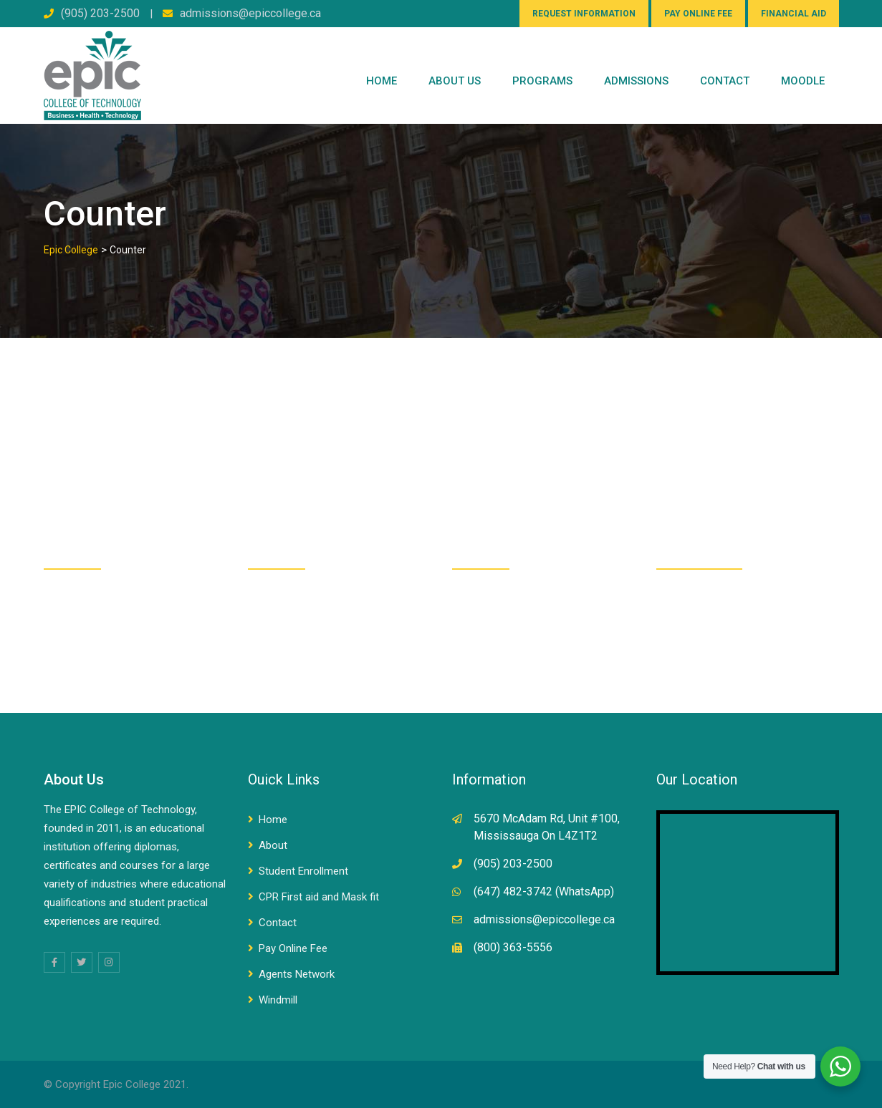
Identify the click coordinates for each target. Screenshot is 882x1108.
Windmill (278, 999)
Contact (278, 922)
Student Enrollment (303, 871)
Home (381, 80)
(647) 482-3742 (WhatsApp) (544, 891)
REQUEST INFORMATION (584, 14)
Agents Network (297, 974)
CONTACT (724, 80)
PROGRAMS (542, 80)
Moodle (803, 80)
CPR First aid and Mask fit (319, 896)
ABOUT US (454, 80)
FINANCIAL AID (793, 14)
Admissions (636, 80)
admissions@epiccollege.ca (250, 13)
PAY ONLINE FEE (698, 14)
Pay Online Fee (293, 948)
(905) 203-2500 (100, 13)
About (273, 845)
